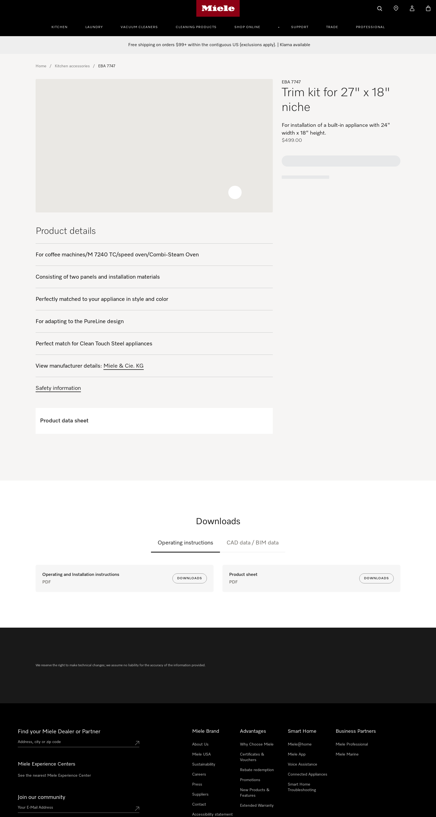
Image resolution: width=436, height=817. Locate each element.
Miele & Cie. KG (123, 366)
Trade (332, 27)
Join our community (41, 763)
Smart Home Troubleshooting (302, 753)
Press (197, 750)
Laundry (94, 27)
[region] (154, 145)
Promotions (250, 746)
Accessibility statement (212, 781)
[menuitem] (62, 26)
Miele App (297, 720)
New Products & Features (254, 759)
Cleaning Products (196, 27)
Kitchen (59, 27)
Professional (370, 27)
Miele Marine (347, 720)
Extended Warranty (257, 772)
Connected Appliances (307, 740)
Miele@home (300, 710)
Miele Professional (352, 710)
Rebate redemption (257, 736)
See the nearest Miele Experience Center (54, 742)
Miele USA (201, 720)
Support (299, 27)
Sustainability (203, 730)
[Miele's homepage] (218, 8)
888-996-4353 (62, 792)
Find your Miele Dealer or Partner (59, 697)
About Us (200, 710)
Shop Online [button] (247, 27)
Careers (199, 740)
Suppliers (200, 760)
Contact (199, 771)
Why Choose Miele (257, 710)
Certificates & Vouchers (252, 723)
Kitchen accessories (72, 66)
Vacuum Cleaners (139, 27)
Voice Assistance (302, 730)
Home (41, 66)
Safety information (58, 388)
